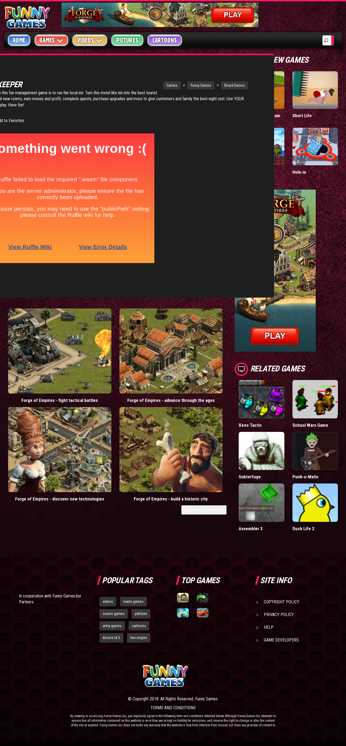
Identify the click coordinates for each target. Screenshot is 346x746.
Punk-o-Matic (305, 476)
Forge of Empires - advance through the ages (87, 345)
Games (124, 85)
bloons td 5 (111, 638)
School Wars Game (310, 425)
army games (112, 626)
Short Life (302, 115)
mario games (133, 601)
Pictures (127, 40)
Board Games (187, 85)
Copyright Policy (281, 601)
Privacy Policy (279, 614)
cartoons (139, 626)
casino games (114, 613)
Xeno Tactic (250, 425)
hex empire (138, 638)
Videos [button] (89, 40)
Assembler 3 (251, 528)
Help (269, 627)
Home (19, 40)
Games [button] (51, 40)
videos (108, 601)
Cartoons (164, 40)
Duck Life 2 (303, 528)
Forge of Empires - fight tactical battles (32, 342)
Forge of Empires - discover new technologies (143, 345)
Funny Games (153, 85)
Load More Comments (204, 356)
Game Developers (281, 640)
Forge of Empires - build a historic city (198, 342)
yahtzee (141, 613)
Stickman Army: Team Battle (259, 118)
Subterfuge (250, 476)
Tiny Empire (250, 172)
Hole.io (299, 172)
